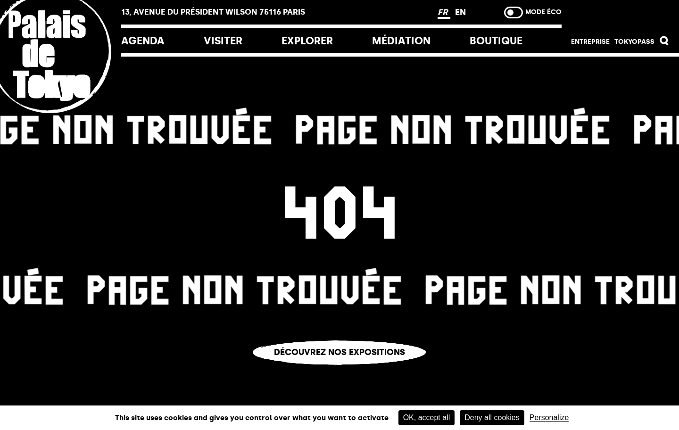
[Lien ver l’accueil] (60, 114)
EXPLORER (307, 40)
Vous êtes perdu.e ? (339, 372)
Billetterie (620, 15)
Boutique (496, 40)
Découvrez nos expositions (339, 352)
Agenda (143, 40)
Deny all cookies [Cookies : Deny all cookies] (492, 417)
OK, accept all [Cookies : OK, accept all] (426, 417)
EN (460, 12)
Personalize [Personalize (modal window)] (549, 418)
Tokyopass (634, 42)
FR (444, 12)
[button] (664, 43)
